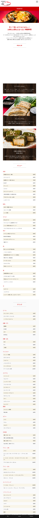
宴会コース (29, 493)
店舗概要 (19, 495)
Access (19, 516)
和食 (10, 493)
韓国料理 (22, 493)
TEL (8, 516)
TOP (6, 493)
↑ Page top (31, 516)
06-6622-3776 (20, 505)
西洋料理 (16, 493)
